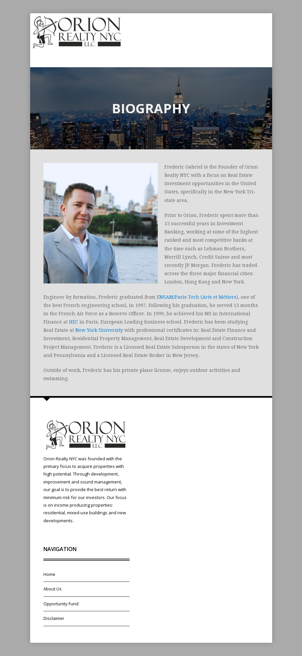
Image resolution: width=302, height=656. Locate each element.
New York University (99, 330)
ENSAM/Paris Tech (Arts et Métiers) (197, 297)
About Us (52, 589)
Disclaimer (53, 618)
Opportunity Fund (61, 604)
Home (49, 574)
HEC (73, 322)
